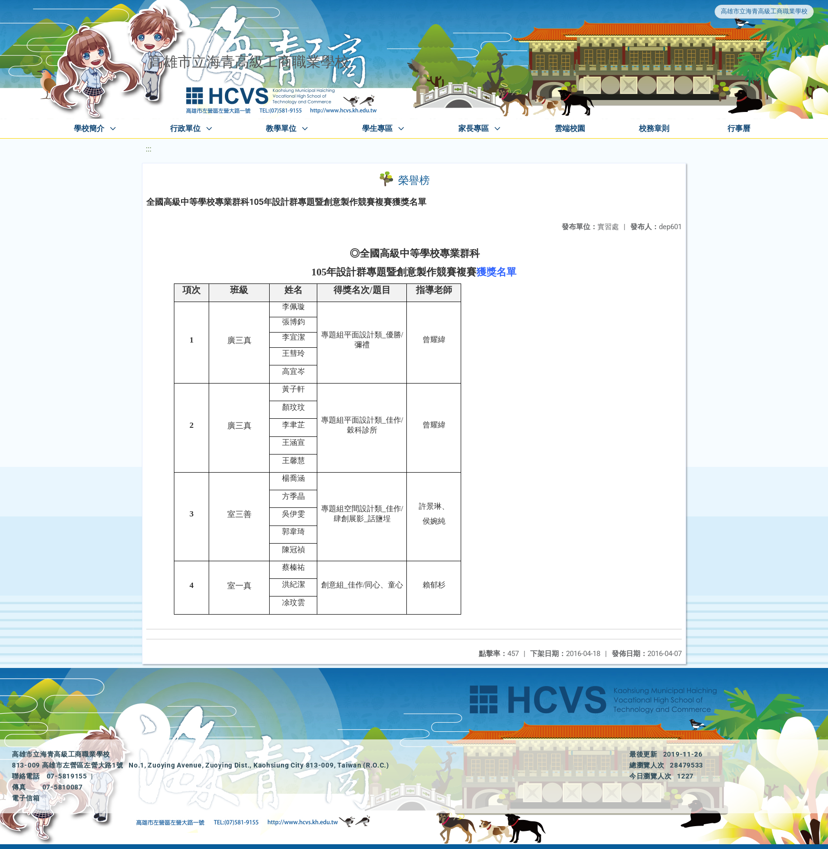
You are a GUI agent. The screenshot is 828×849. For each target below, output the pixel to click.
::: (148, 148)
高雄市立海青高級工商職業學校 (764, 11)
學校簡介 (89, 128)
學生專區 (377, 128)
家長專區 (473, 128)
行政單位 (185, 128)
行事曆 (738, 128)
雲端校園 (570, 128)
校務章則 (654, 128)
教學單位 (281, 128)
